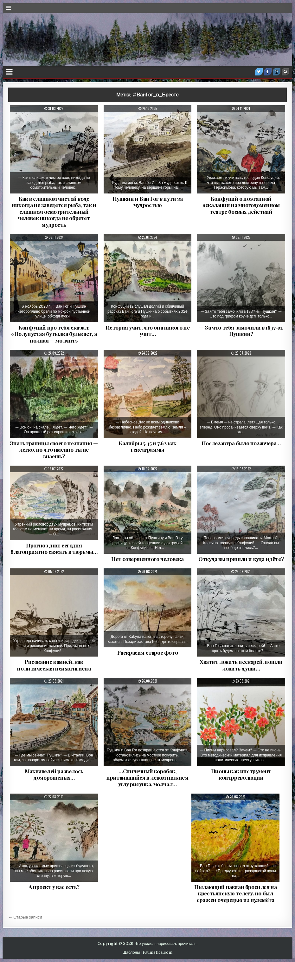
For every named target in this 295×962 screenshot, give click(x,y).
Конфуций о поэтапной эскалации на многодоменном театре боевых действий (241, 205)
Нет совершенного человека (147, 558)
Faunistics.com (157, 952)
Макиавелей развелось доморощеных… (54, 774)
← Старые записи (25, 917)
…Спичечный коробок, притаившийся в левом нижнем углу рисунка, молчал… (147, 778)
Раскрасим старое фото (147, 652)
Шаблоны (131, 952)
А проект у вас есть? (54, 886)
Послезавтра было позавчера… (241, 443)
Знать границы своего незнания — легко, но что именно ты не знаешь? (54, 450)
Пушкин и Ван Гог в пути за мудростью (147, 201)
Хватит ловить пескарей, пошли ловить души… (241, 664)
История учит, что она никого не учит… (148, 330)
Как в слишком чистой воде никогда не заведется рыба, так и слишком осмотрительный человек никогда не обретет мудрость (54, 211)
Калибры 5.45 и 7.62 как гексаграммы (147, 446)
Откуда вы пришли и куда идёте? (241, 558)
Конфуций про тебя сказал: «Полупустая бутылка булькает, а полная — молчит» (54, 334)
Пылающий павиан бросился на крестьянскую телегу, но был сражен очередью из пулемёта (235, 893)
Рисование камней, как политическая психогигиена (54, 664)
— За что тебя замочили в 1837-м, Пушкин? (241, 330)
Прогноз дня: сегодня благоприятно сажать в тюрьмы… (53, 548)
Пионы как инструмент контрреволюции (241, 774)
